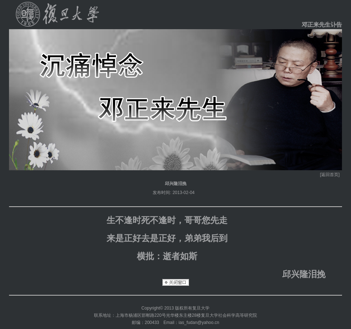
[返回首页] (330, 174)
